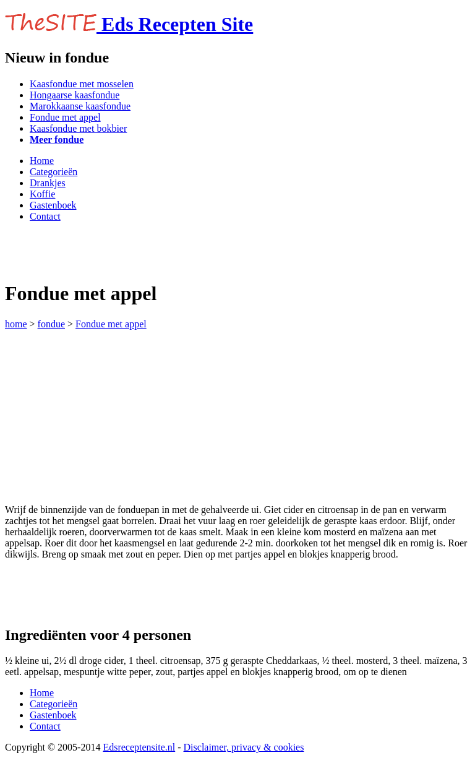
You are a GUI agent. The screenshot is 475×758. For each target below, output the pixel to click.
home (16, 324)
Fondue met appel (65, 117)
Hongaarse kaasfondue (74, 95)
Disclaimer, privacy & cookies (244, 747)
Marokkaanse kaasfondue (80, 106)
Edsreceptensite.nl (139, 747)
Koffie (42, 194)
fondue (51, 324)
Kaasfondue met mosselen (82, 84)
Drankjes (48, 183)
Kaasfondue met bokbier (78, 128)
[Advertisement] (149, 250)
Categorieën (53, 171)
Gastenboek (53, 205)
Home (42, 160)
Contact (45, 216)
